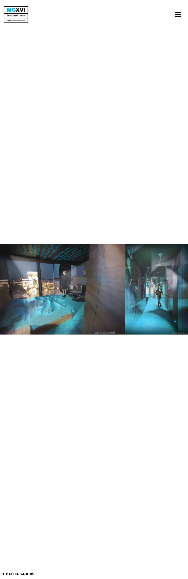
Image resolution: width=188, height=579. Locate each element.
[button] (178, 14)
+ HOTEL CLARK (18, 573)
